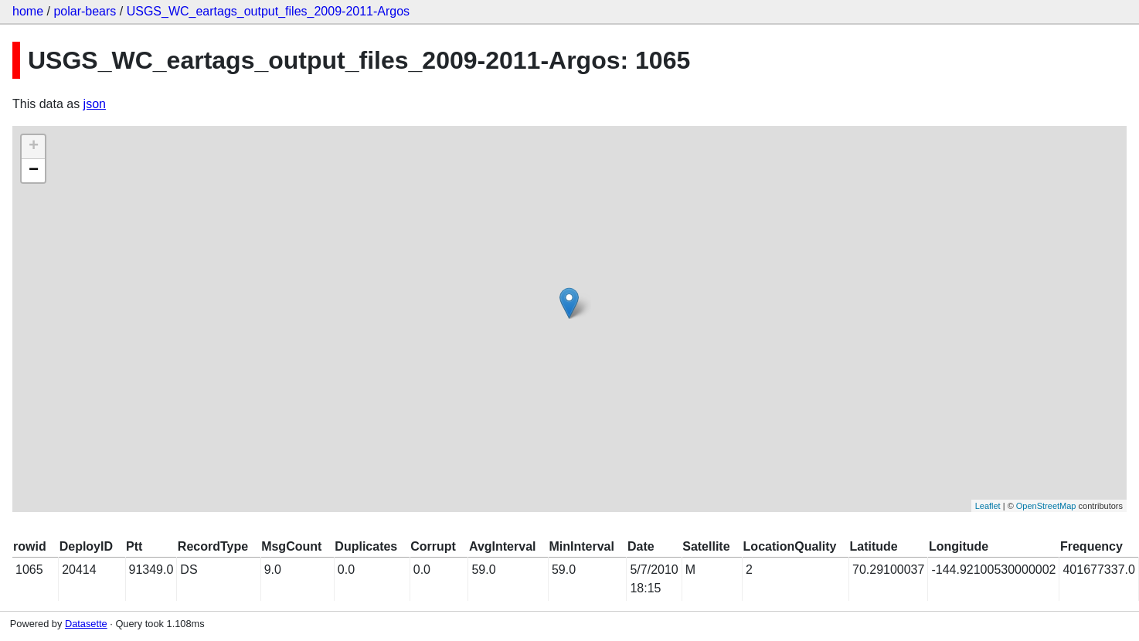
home (27, 11)
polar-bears (84, 11)
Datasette (86, 623)
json (94, 103)
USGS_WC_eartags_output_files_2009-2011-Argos (268, 11)
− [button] (34, 170)
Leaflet (988, 505)
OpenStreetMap (1046, 505)
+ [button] (34, 146)
